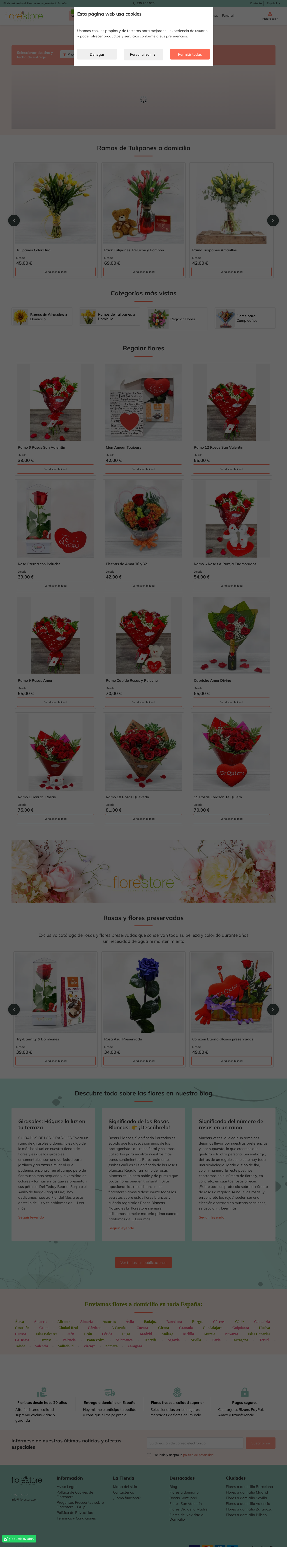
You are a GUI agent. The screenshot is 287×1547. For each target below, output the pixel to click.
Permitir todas (190, 54)
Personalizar (143, 54)
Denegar (97, 54)
